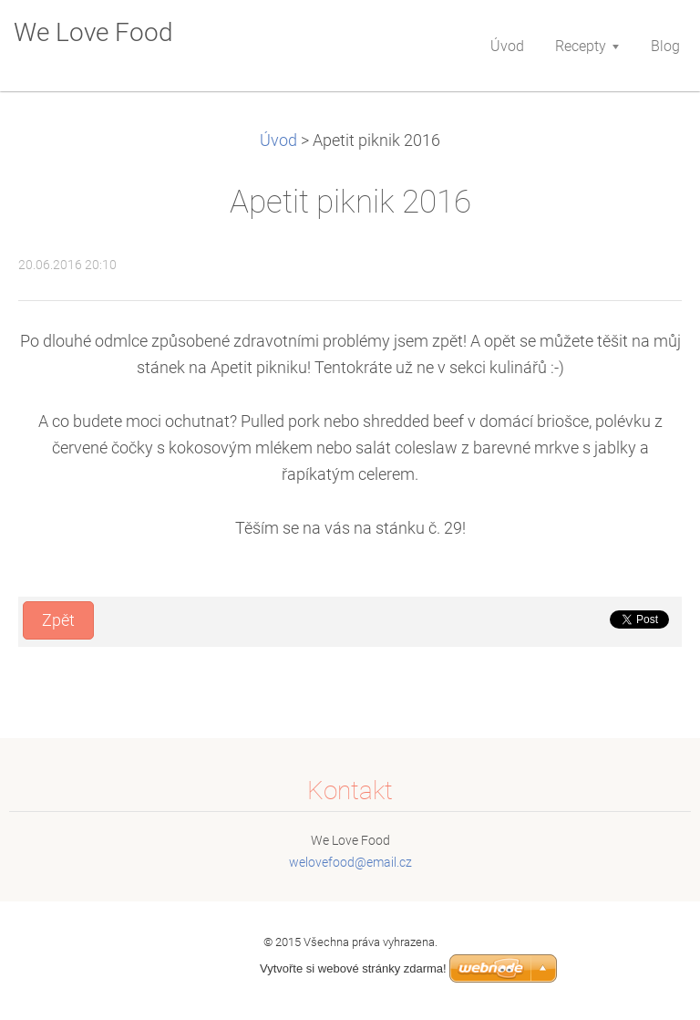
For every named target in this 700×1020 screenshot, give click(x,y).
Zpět (58, 620)
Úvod (278, 140)
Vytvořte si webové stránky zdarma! (353, 968)
